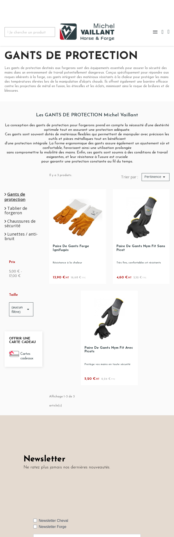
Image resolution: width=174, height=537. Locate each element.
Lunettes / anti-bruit (21, 236)
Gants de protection (15, 196)
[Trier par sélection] (155, 177)
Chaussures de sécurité (20, 223)
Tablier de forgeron (16, 210)
